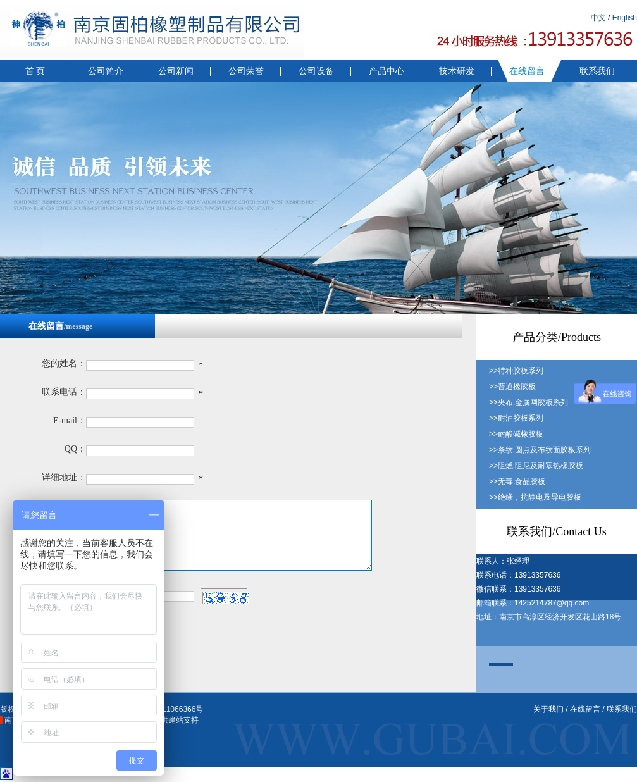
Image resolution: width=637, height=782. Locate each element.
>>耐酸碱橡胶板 (516, 434)
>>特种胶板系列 (516, 370)
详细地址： (64, 477)
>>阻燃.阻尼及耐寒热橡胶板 (536, 465)
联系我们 (597, 71)
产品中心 (386, 71)
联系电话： (64, 392)
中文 (598, 17)
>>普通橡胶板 (512, 386)
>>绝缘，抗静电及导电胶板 (535, 497)
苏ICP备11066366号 (168, 709)
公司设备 (316, 71)
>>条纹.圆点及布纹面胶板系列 (540, 449)
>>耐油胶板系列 (516, 418)
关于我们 (548, 709)
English (624, 17)
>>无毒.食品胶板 (517, 481)
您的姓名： (64, 363)
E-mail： (69, 420)
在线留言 (527, 71)
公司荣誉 (246, 71)
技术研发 (456, 71)
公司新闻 (176, 71)
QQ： (75, 449)
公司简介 (105, 71)
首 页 (35, 71)
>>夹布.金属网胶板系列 (528, 402)
